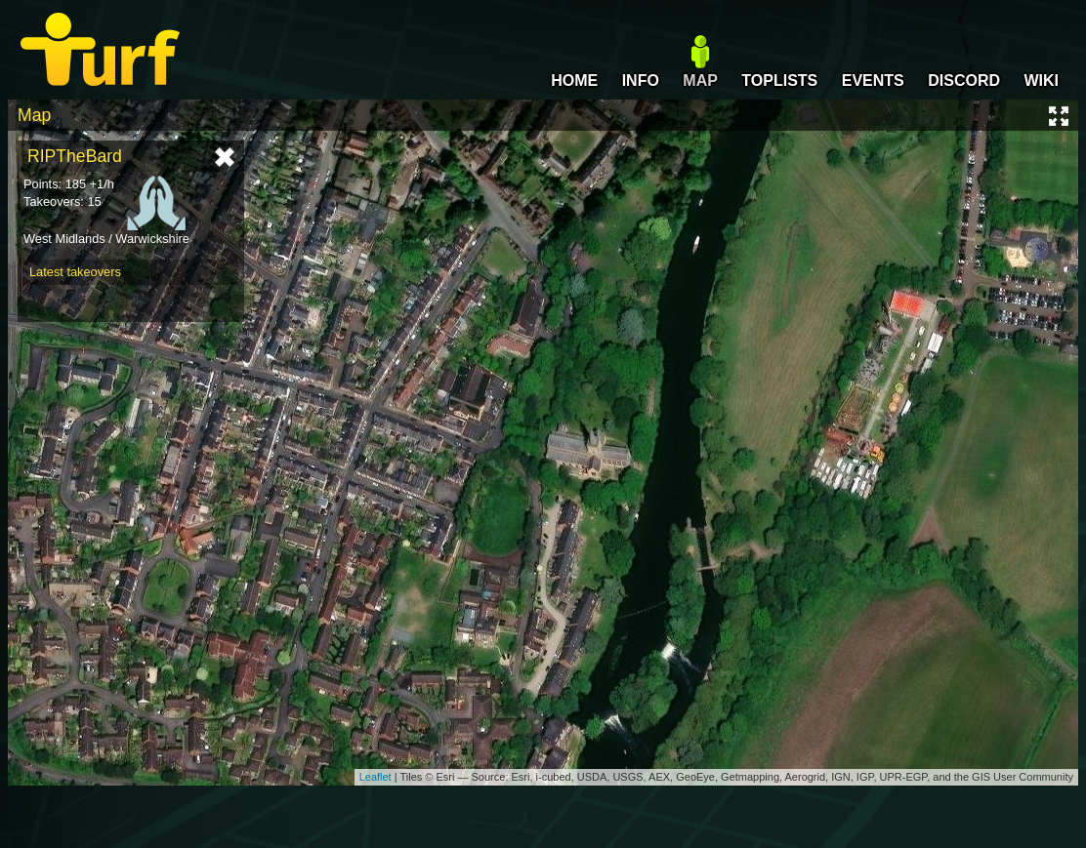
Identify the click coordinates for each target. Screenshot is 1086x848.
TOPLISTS (779, 80)
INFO (640, 80)
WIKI (1041, 80)
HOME (574, 80)
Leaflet (375, 777)
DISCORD (964, 80)
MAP (700, 80)
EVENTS (873, 80)
